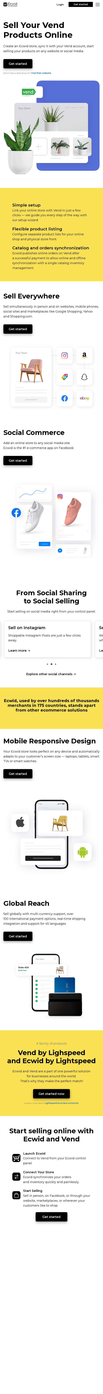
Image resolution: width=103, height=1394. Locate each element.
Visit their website (41, 73)
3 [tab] (55, 664)
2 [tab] (51, 664)
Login (60, 4)
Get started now (51, 1094)
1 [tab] (47, 664)
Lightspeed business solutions (62, 1103)
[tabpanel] (47, 640)
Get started (81, 4)
